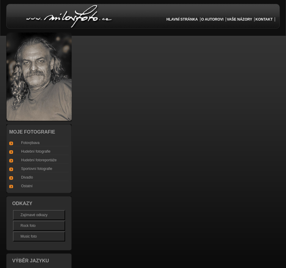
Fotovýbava (30, 143)
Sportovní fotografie (36, 169)
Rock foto (28, 226)
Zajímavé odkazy (34, 215)
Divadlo (27, 177)
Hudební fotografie (36, 151)
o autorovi (212, 19)
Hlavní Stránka (182, 19)
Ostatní (27, 186)
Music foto (29, 236)
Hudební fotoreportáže (38, 160)
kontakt (264, 19)
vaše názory (239, 19)
